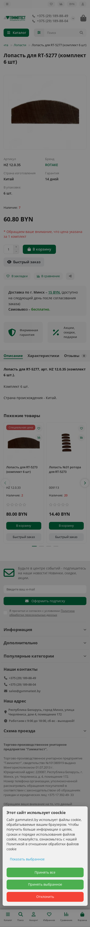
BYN (71, 4)
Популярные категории (45, 656)
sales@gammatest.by (25, 691)
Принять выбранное (45, 884)
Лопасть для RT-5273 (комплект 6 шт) (21, 469)
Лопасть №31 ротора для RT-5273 (65, 469)
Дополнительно (45, 642)
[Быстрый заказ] (24, 262)
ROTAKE (51, 165)
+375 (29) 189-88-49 (49, 15)
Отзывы (75, 355)
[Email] (45, 589)
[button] (5, 483)
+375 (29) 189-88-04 (49, 21)
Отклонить (45, 896)
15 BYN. (54, 292)
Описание (13, 355)
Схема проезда (45, 730)
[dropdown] (7, 4)
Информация (45, 629)
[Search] (65, 33)
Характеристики (43, 355)
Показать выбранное (27, 859)
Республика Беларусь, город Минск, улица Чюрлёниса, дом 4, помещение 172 (41, 712)
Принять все (45, 872)
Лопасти (20, 45)
